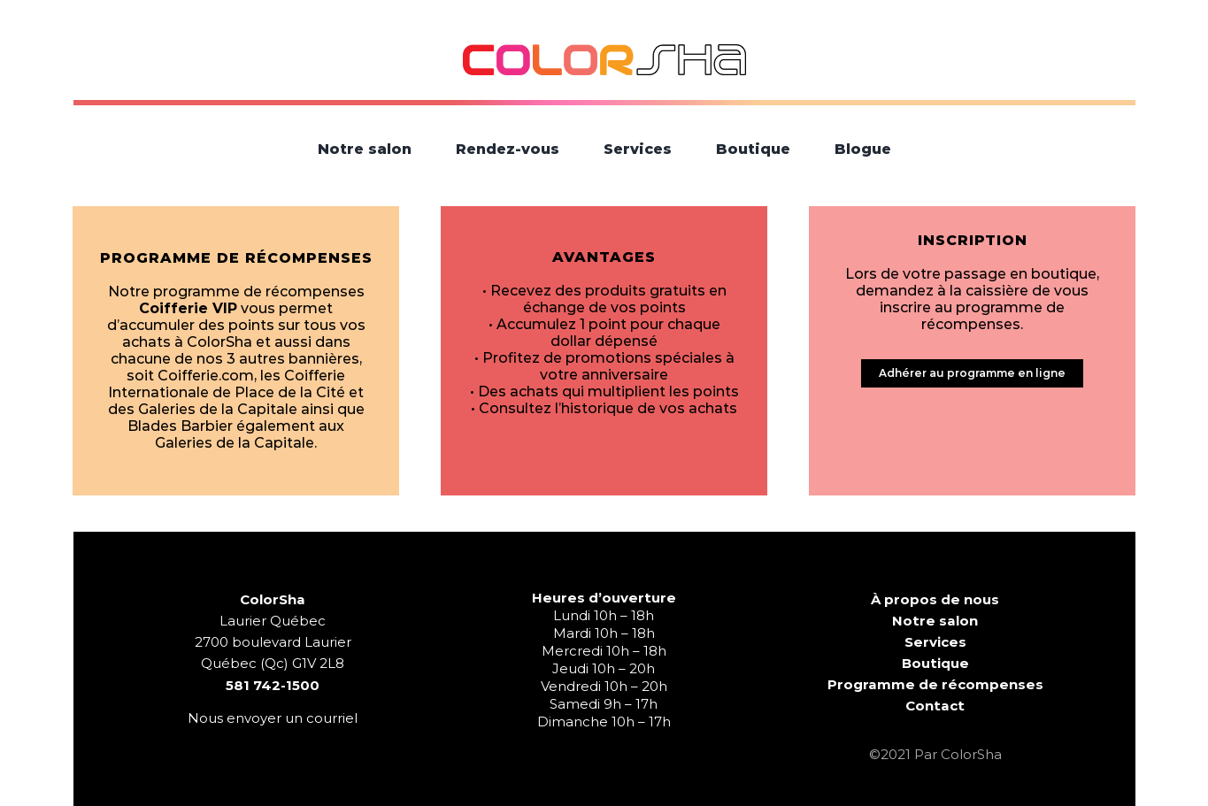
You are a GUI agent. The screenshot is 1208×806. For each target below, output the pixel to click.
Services (935, 641)
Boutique (935, 663)
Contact (935, 705)
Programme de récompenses (935, 684)
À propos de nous (935, 599)
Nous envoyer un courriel (273, 718)
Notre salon (935, 620)
